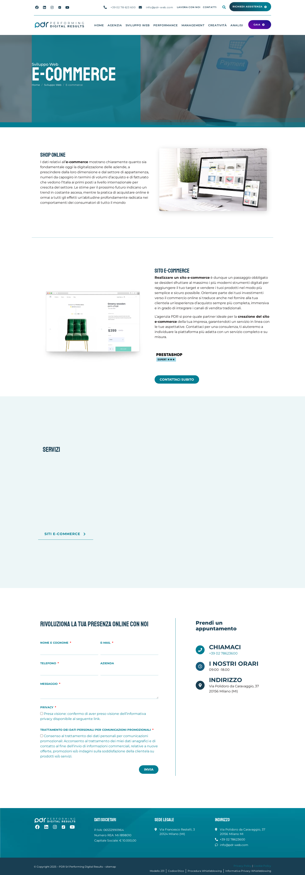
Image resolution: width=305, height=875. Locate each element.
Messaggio (49, 683)
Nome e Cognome (54, 642)
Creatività (217, 25)
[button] (250, 6)
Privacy (47, 707)
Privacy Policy (243, 865)
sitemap (110, 866)
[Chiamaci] (200, 649)
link (97, 719)
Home (99, 25)
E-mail (105, 642)
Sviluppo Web (138, 25)
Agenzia (115, 25)
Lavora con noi (189, 7)
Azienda (107, 663)
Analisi (236, 25)
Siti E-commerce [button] (65, 536)
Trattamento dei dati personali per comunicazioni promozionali (96, 729)
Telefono (48, 663)
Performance (165, 25)
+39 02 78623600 (223, 653)
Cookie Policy (262, 865)
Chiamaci (225, 647)
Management (193, 25)
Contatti (210, 7)
